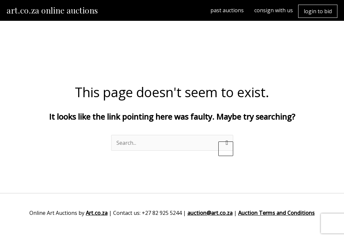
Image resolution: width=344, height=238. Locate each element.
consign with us (273, 10)
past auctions (227, 10)
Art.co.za (97, 213)
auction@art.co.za (210, 213)
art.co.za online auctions (52, 10)
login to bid (318, 11)
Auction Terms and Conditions (276, 213)
